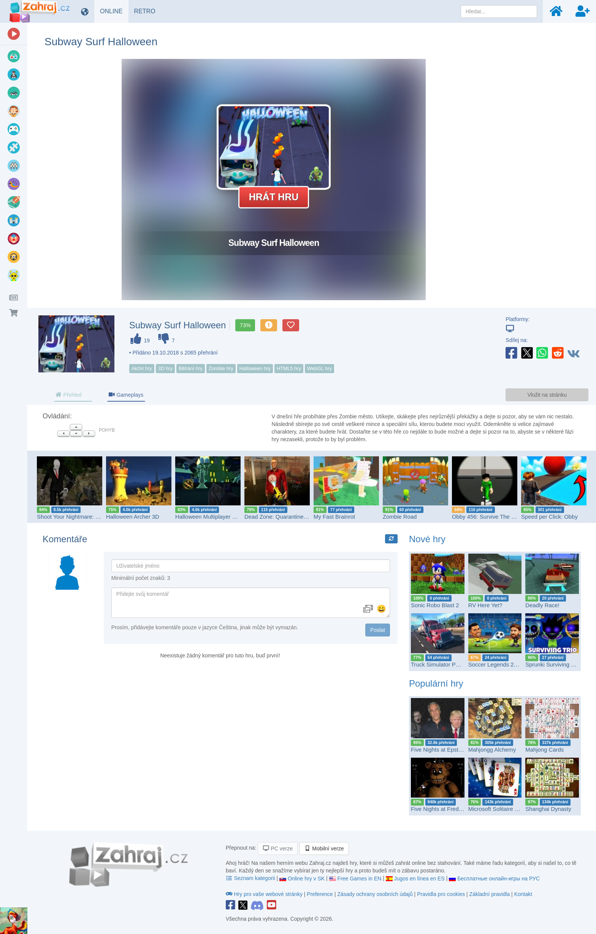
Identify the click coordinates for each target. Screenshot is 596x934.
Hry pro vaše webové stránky (265, 894)
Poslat (377, 630)
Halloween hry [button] (255, 368)
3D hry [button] (165, 368)
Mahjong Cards (544, 750)
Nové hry (427, 539)
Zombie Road (400, 517)
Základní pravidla (489, 894)
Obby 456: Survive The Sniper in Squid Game (509, 517)
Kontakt (523, 894)
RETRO (147, 11)
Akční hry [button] (142, 368)
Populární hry (436, 683)
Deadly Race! (542, 605)
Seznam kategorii (251, 878)
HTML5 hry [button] (289, 368)
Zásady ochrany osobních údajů (374, 894)
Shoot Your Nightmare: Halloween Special (89, 517)
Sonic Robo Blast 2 (435, 605)
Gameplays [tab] (125, 395)
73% (245, 325)
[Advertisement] (550, 173)
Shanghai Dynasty (548, 809)
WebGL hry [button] (319, 368)
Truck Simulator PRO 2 (440, 665)
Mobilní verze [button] (324, 848)
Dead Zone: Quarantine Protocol (285, 517)
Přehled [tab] (68, 395)
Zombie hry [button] (221, 368)
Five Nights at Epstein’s (440, 750)
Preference (320, 894)
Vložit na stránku (547, 395)
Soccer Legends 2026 (495, 665)
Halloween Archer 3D (132, 517)
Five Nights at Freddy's (440, 809)
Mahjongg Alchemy (492, 750)
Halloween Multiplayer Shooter (213, 517)
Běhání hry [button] (191, 368)
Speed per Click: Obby (549, 517)
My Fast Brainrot (334, 517)
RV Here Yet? (485, 605)
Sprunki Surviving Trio (552, 665)
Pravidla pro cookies (441, 894)
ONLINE (114, 11)
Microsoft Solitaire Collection (504, 809)
